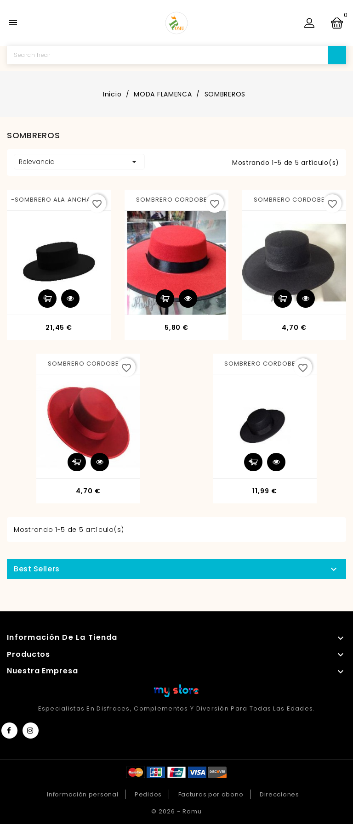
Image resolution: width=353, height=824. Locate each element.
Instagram (31, 730)
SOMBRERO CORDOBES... (176, 199)
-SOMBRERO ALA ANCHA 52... (59, 199)
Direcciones (279, 794)
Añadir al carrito (47, 298)
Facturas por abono (211, 794)
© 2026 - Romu (176, 811)
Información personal (82, 794)
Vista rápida (70, 298)
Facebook (9, 730)
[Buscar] (176, 55)
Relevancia (79, 161)
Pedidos (148, 794)
